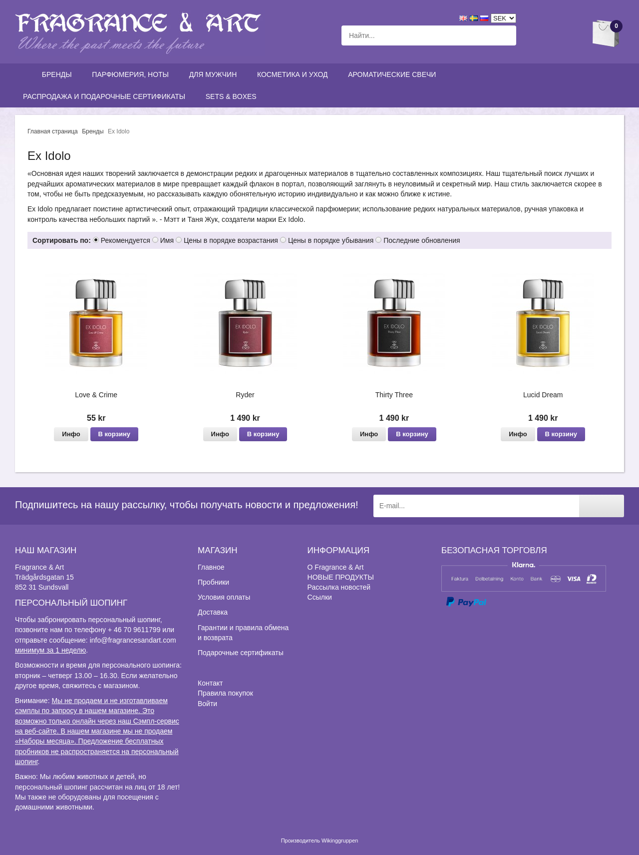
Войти (207, 704)
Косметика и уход (294, 74)
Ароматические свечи (392, 74)
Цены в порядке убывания (330, 240)
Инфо (71, 434)
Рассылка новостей (339, 587)
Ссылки (320, 597)
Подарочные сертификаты (241, 653)
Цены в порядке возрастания (231, 240)
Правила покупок (225, 693)
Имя (167, 240)
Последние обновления (421, 240)
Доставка (213, 612)
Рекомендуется (125, 240)
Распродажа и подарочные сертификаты (106, 96)
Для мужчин (215, 74)
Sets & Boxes (233, 96)
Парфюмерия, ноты (132, 74)
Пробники (213, 582)
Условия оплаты (224, 597)
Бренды (59, 74)
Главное (211, 567)
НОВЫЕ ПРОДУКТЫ (341, 577)
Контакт (210, 683)
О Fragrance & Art (336, 567)
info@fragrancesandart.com (133, 640)
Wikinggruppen (339, 841)
